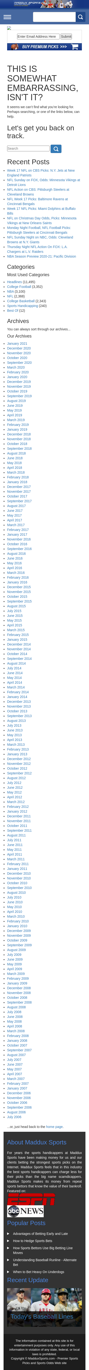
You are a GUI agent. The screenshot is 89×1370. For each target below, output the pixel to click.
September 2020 (19, 363)
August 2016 (16, 553)
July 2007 (14, 1060)
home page (54, 1127)
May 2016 (14, 563)
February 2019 (18, 425)
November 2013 (19, 706)
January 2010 (17, 926)
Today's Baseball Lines (42, 1316)
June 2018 (15, 458)
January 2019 (17, 429)
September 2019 (19, 396)
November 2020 (19, 353)
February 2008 (18, 1036)
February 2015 (18, 635)
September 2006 (19, 1107)
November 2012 (19, 764)
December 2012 (19, 759)
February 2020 (18, 372)
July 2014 (14, 668)
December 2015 (19, 587)
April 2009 (14, 969)
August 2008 (16, 1007)
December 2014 (19, 644)
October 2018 (17, 444)
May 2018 (14, 463)
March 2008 (16, 1031)
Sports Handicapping (22, 306)
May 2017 (14, 515)
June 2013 (15, 730)
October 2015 (17, 596)
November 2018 (19, 439)
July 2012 (14, 783)
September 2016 (19, 549)
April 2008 (14, 1026)
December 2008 (19, 988)
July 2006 (14, 1117)
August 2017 (16, 506)
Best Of (12, 310)
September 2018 (19, 448)
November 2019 (19, 386)
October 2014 (17, 654)
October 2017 (17, 496)
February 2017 (18, 530)
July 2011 (14, 840)
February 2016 (18, 577)
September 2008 (19, 1002)
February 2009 (18, 978)
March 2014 (16, 687)
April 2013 (14, 740)
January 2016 (17, 582)
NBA (10, 291)
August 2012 (16, 778)
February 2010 (18, 921)
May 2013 (14, 735)
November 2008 (19, 993)
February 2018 (18, 477)
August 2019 (16, 401)
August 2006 (16, 1112)
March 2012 (16, 802)
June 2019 (15, 405)
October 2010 (17, 883)
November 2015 (19, 592)
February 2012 (18, 807)
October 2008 (17, 998)
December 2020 (19, 348)
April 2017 (14, 520)
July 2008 (14, 1012)
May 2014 (14, 678)
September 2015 (19, 601)
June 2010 (15, 902)
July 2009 (14, 955)
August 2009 (16, 950)
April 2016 (14, 568)
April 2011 (14, 854)
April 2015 (14, 625)
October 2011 (17, 826)
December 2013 (19, 702)
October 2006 (17, 1103)
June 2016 (15, 558)
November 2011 (19, 821)
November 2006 (19, 1098)
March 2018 (16, 472)
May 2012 (14, 792)
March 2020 (16, 367)
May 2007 (14, 1069)
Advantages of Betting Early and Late (40, 1234)
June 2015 (15, 616)
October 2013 (17, 711)
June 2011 (15, 845)
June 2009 (15, 959)
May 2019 (14, 410)
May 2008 (14, 1021)
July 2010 (14, 897)
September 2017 (19, 501)
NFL (10, 296)
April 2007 (14, 1074)
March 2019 (16, 420)
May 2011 (14, 850)
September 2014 (19, 659)
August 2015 (16, 606)
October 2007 (17, 1045)
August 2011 (16, 835)
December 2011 (19, 816)
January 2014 (17, 697)
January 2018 (17, 482)
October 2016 (17, 544)
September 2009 (19, 945)
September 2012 (19, 773)
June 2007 (15, 1064)
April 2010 (14, 912)
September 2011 (19, 830)
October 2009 (17, 940)
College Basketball (21, 301)
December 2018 (19, 434)
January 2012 (17, 811)
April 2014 (14, 682)
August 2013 (16, 721)
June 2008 (15, 1017)
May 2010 (14, 907)
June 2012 (15, 787)
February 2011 (18, 864)
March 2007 (16, 1079)
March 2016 (16, 573)
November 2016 (19, 539)
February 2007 (18, 1083)
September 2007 (19, 1050)
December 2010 (19, 873)
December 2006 (19, 1093)
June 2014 (15, 673)
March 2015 (16, 630)
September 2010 (19, 888)
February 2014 (18, 692)
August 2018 (16, 453)
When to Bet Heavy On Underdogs (38, 1272)
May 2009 (14, 964)
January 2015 (17, 639)
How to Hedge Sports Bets (32, 1241)
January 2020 (17, 377)
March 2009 (16, 974)
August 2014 (16, 663)
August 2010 (16, 892)
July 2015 (14, 611)
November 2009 (19, 935)
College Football (19, 287)
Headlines (14, 282)
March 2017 (16, 525)
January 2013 (17, 754)
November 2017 (19, 491)
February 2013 (18, 749)
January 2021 (17, 343)
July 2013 (14, 725)
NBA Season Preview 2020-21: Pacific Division (41, 256)
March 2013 (16, 744)
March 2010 (16, 916)
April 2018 (14, 468)
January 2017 (17, 534)
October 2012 (17, 768)
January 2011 (17, 869)
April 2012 (14, 797)
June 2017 (15, 511)
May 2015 (14, 620)
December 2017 (19, 487)
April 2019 (14, 415)
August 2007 (16, 1055)
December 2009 (19, 931)
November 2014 (19, 649)
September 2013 (19, 716)
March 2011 (16, 859)
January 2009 (17, 983)
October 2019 (17, 391)
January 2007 (17, 1088)
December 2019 (19, 382)
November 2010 (19, 878)
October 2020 (17, 358)
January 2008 (17, 1040)
